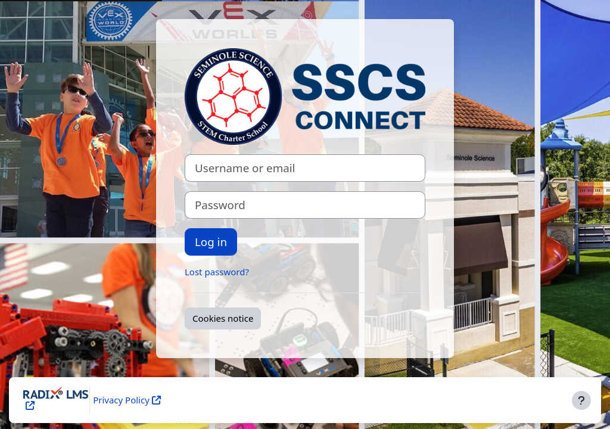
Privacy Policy (121, 400)
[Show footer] (581, 400)
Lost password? (217, 272)
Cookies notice (222, 318)
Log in (211, 241)
